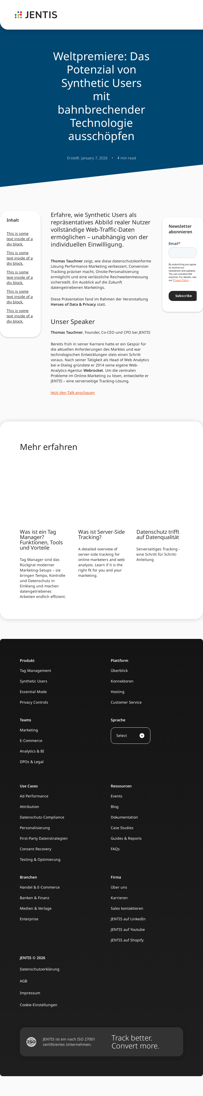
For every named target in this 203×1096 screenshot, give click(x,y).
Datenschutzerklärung (39, 969)
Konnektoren (122, 681)
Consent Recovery (35, 848)
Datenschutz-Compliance (42, 817)
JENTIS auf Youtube (128, 929)
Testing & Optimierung (40, 859)
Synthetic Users (33, 681)
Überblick (119, 670)
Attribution (29, 806)
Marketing (29, 729)
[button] (130, 735)
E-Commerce (31, 740)
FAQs (115, 848)
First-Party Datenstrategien (44, 838)
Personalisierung (35, 827)
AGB (23, 980)
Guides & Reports (126, 838)
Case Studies (122, 827)
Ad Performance (34, 795)
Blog (115, 806)
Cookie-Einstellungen (38, 1004)
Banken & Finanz (34, 897)
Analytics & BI (32, 751)
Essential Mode (33, 691)
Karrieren (119, 897)
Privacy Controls (34, 702)
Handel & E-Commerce (40, 887)
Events (116, 795)
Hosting (117, 691)
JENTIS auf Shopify (127, 939)
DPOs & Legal (32, 761)
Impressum (30, 992)
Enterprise (29, 918)
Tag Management (35, 670)
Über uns (119, 887)
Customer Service (126, 702)
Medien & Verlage (36, 908)
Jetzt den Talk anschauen (73, 392)
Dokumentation (124, 817)
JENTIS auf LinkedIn (128, 918)
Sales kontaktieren (127, 908)
